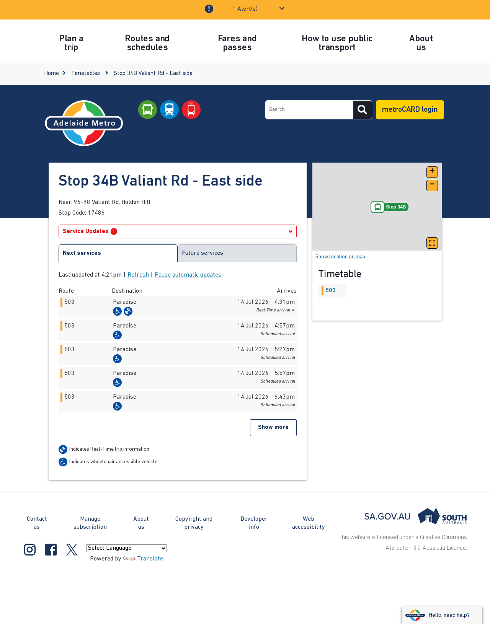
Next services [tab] (82, 253)
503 (330, 291)
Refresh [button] (138, 275)
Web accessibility (308, 523)
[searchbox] (309, 109)
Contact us (37, 523)
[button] (178, 307)
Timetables (85, 74)
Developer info (254, 523)
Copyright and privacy (193, 523)
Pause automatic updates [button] (188, 275)
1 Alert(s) (245, 9)
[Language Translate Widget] (126, 548)
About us (141, 523)
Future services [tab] (202, 253)
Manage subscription (90, 523)
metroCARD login (410, 110)
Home (51, 74)
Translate (143, 559)
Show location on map (340, 257)
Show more (273, 427)
